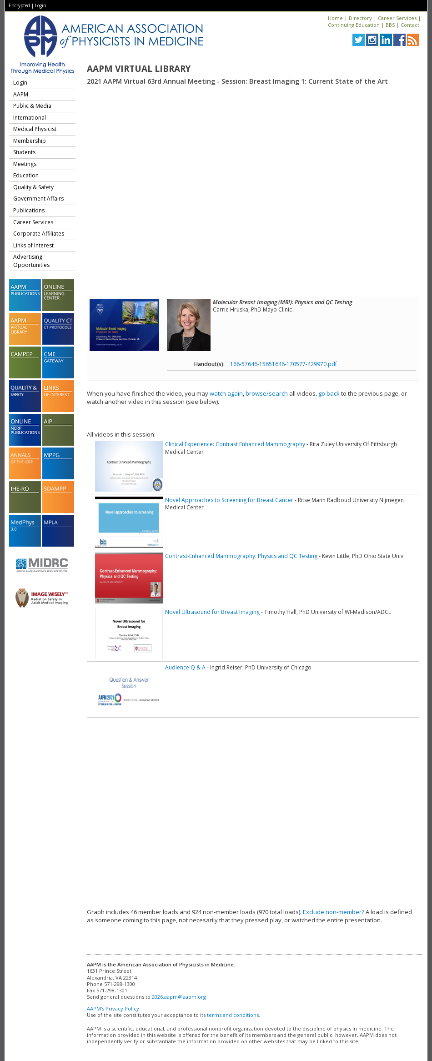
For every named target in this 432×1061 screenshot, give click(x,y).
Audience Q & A (185, 667)
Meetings (24, 164)
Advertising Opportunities (31, 261)
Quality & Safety (33, 187)
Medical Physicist (34, 129)
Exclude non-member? (333, 912)
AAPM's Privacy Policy (113, 1008)
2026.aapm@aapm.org (179, 996)
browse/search (267, 393)
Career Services (397, 18)
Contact (410, 24)
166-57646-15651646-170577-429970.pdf (283, 364)
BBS (390, 24)
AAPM (20, 94)
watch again (226, 393)
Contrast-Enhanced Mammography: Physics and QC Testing (241, 556)
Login (40, 5)
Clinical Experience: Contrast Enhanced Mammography (235, 444)
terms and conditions (233, 1014)
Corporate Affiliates (38, 233)
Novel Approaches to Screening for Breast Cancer (229, 500)
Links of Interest (33, 245)
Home (335, 18)
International (29, 117)
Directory (360, 18)
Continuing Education (354, 24)
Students (24, 152)
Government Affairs (38, 198)
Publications (29, 210)
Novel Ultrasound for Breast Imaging (212, 612)
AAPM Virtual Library (139, 69)
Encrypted (19, 5)
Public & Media (32, 106)
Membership (29, 141)
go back (329, 393)
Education (26, 175)
